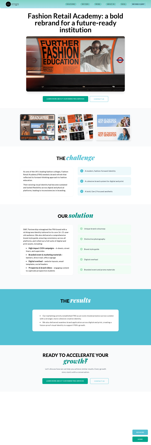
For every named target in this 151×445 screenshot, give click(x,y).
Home (140, 439)
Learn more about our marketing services (65, 99)
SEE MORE (140, 432)
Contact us (99, 99)
